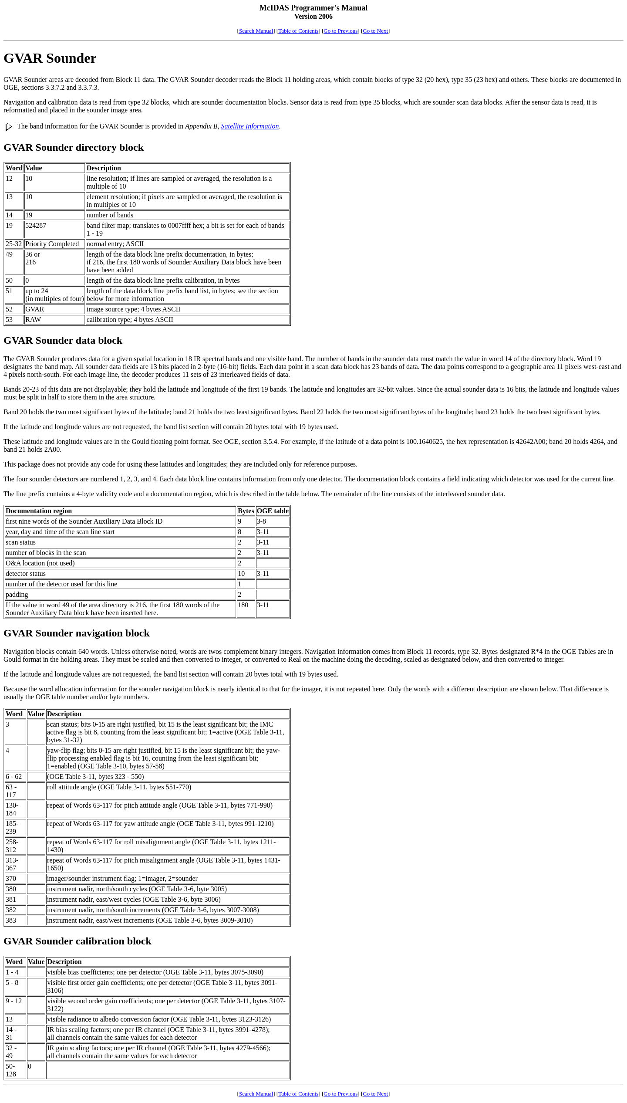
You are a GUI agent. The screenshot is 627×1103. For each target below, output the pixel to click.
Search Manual (256, 30)
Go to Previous (340, 30)
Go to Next (375, 30)
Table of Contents (298, 30)
